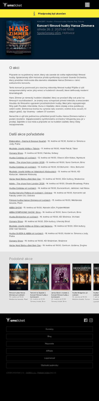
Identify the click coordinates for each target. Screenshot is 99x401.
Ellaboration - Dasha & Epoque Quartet (27, 141)
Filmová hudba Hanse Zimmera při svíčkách (29, 200)
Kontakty (49, 329)
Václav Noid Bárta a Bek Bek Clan (25, 179)
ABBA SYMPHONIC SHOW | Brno (25, 212)
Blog (49, 336)
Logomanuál (49, 358)
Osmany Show (16, 153)
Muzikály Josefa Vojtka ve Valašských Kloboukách (32, 171)
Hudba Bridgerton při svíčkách (23, 216)
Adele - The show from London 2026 (26, 162)
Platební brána (43, 373)
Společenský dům (49, 33)
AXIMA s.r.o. (31, 373)
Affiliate (49, 351)
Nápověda (49, 343)
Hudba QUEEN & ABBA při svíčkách (26, 233)
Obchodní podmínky (49, 365)
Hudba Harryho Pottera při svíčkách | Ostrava (30, 193)
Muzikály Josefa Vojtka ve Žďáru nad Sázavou (30, 226)
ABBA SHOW (15, 207)
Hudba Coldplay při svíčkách (22, 157)
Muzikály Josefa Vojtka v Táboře (24, 148)
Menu (94, 4)
